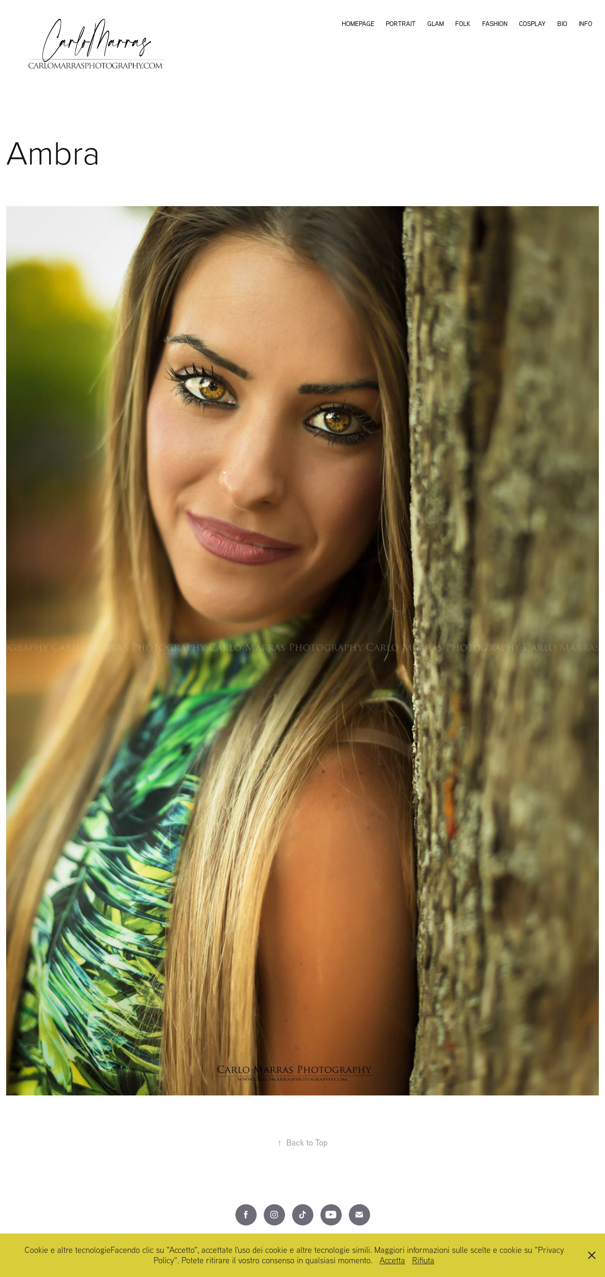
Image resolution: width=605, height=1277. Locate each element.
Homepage (358, 23)
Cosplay (532, 23)
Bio (562, 23)
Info (585, 23)
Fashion (495, 23)
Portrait (400, 23)
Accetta (392, 1260)
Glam (435, 23)
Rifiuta (423, 1260)
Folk (462, 23)
